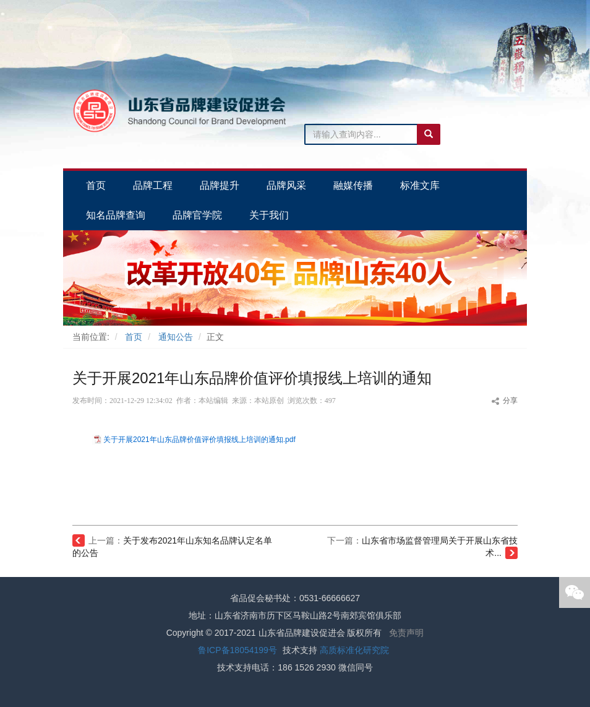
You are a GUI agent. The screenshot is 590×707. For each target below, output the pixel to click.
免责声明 (406, 633)
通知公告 (175, 337)
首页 (133, 337)
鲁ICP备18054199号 (237, 650)
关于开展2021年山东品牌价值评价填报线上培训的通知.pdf (199, 439)
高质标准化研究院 (354, 650)
